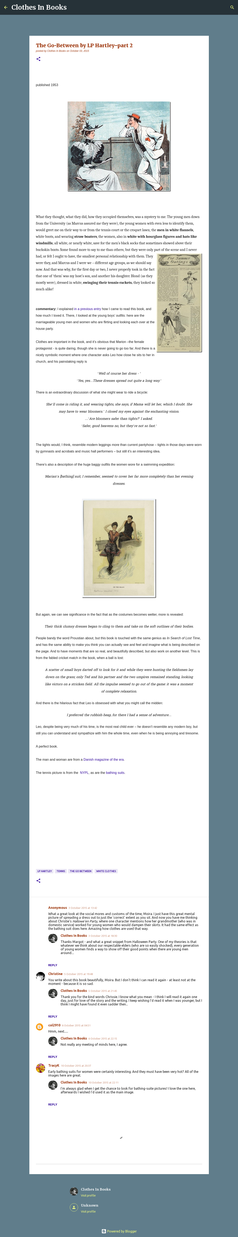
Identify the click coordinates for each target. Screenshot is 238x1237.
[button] (38, 59)
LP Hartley (45, 871)
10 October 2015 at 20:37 (76, 1065)
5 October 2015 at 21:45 (103, 990)
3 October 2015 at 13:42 (83, 907)
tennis (60, 871)
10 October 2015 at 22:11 (103, 1082)
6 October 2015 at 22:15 (103, 1038)
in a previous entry (87, 309)
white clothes (106, 871)
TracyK (53, 1065)
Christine (55, 974)
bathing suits (115, 772)
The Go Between (80, 871)
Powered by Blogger (119, 1231)
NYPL (84, 772)
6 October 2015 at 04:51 (76, 1025)
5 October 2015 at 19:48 (78, 974)
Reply (52, 965)
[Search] (232, 7)
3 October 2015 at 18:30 (103, 935)
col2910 (54, 1025)
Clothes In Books (39, 7)
